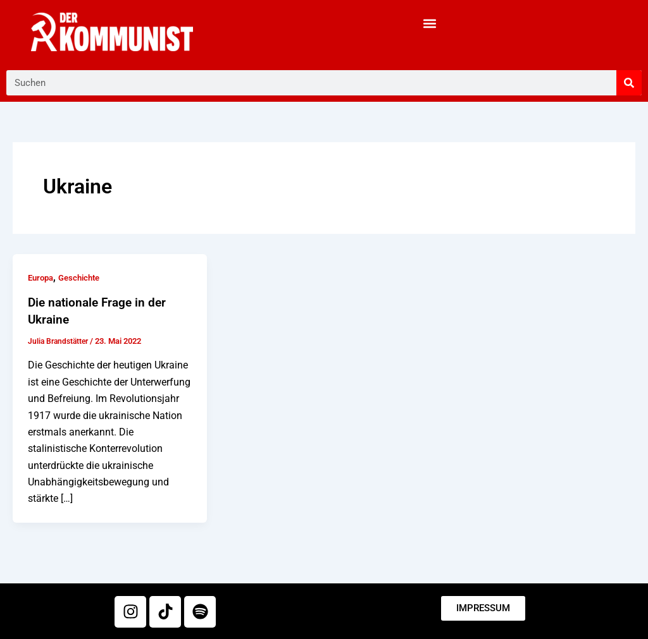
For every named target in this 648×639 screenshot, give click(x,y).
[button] (430, 23)
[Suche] (629, 82)
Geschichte (84, 277)
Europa (42, 277)
